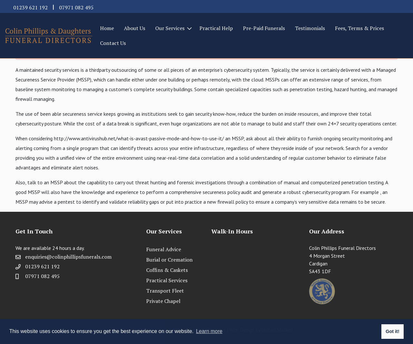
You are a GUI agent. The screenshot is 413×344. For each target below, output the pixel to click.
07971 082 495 (76, 7)
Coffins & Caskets (167, 270)
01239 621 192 (30, 7)
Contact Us (113, 43)
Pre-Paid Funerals (264, 28)
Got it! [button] (392, 331)
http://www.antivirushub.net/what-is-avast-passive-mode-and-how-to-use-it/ (139, 138)
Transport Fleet (165, 290)
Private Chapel (163, 301)
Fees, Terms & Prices (359, 28)
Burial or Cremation (169, 259)
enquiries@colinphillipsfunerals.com (68, 256)
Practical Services (166, 280)
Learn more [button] (209, 331)
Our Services (170, 28)
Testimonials (310, 28)
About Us (134, 28)
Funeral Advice (163, 249)
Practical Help (216, 28)
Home (107, 28)
